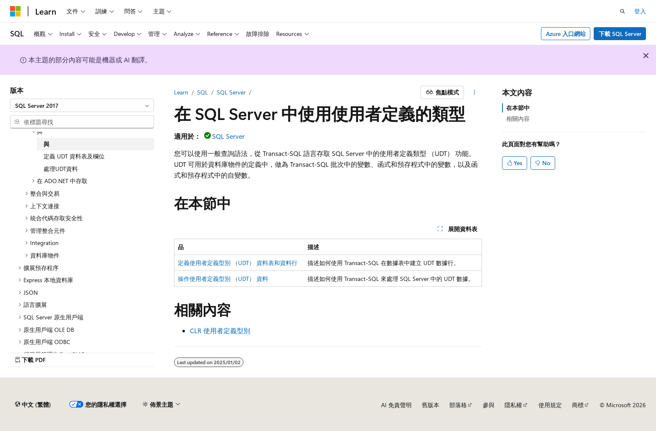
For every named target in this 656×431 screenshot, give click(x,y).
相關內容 (518, 118)
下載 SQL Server (620, 34)
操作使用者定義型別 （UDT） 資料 (223, 279)
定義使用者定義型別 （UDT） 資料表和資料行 (237, 263)
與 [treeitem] (46, 144)
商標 (578, 405)
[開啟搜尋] (622, 11)
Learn (181, 92)
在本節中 (518, 108)
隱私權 (513, 405)
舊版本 (430, 405)
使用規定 (550, 405)
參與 (489, 405)
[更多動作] (474, 92)
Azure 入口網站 (566, 34)
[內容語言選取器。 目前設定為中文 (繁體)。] (33, 404)
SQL (202, 92)
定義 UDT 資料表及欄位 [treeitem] (74, 156)
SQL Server (231, 92)
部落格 (458, 405)
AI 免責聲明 (396, 405)
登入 (640, 11)
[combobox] (82, 105)
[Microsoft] (15, 11)
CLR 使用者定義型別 (220, 330)
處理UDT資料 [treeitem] (61, 169)
